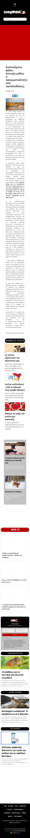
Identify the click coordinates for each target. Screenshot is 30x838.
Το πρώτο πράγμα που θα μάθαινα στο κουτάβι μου (15, 460)
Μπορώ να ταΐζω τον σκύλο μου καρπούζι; (15, 416)
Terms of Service (6, 638)
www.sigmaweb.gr (8, 830)
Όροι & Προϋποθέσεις (21, 820)
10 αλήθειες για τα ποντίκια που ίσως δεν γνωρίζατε (13, 674)
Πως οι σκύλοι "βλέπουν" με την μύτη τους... (14, 581)
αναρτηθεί (21, 207)
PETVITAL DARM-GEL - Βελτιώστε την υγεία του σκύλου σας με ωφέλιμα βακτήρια (14, 751)
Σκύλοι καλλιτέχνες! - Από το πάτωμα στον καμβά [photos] (15, 387)
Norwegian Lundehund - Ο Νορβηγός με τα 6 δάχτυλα (15, 712)
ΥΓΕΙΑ (12, 91)
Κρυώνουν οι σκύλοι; (13, 491)
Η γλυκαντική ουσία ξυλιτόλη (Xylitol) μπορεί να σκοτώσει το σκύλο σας (14, 606)
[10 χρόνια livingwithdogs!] (15, 12)
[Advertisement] (15, 43)
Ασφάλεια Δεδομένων (15, 822)
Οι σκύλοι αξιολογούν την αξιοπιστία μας (12, 357)
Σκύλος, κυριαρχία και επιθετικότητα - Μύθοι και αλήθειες (12, 555)
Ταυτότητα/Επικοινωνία (8, 820)
